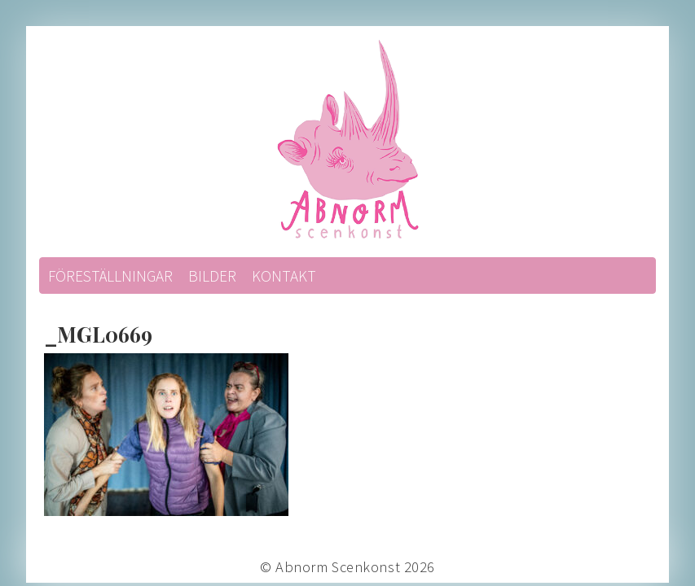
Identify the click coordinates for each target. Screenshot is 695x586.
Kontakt (284, 276)
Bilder (212, 276)
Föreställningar (110, 276)
